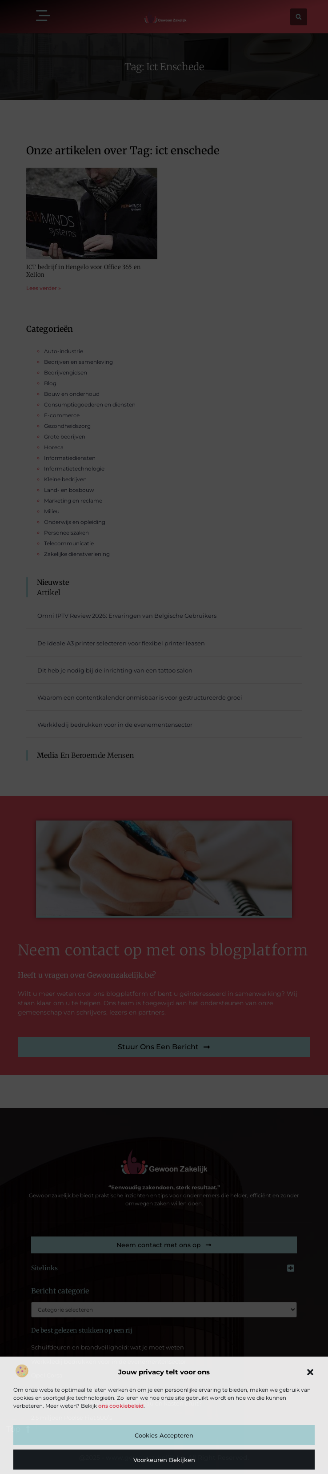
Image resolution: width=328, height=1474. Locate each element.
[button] (310, 1372)
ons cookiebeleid (121, 1405)
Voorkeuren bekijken (164, 1459)
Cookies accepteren (164, 1435)
